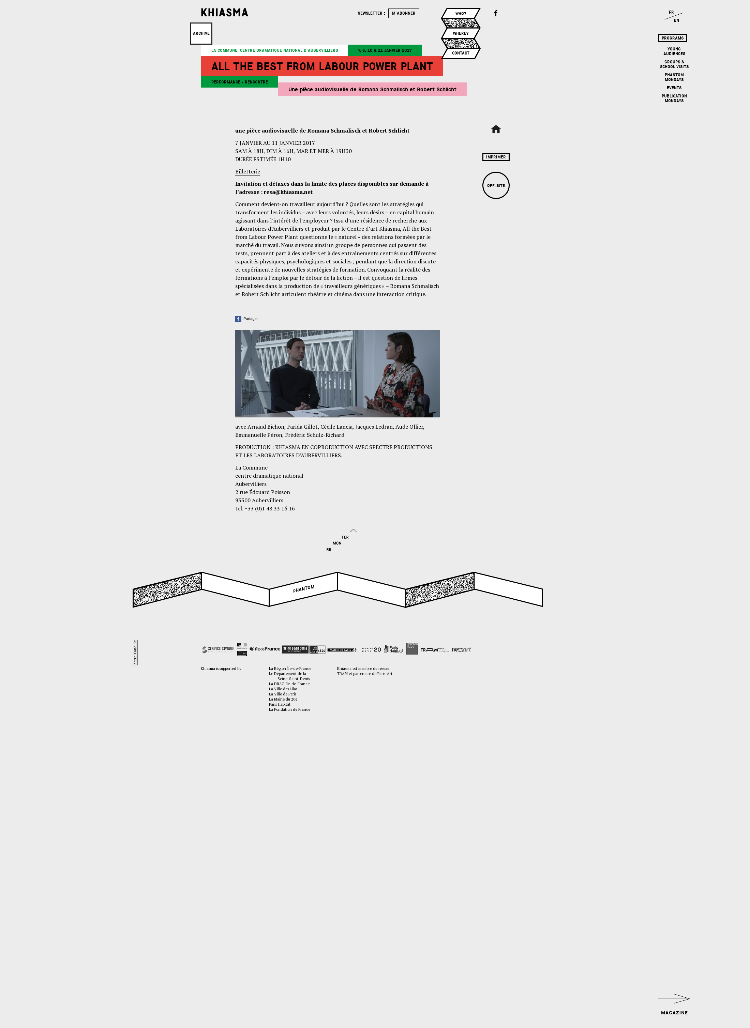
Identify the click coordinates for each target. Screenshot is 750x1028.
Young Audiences (674, 51)
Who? (460, 13)
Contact (460, 53)
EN (676, 20)
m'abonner (404, 13)
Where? (461, 33)
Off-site (496, 185)
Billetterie (247, 171)
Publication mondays (674, 98)
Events (674, 88)
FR (671, 12)
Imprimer (496, 157)
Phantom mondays (674, 77)
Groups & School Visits (674, 64)
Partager (246, 319)
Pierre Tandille (134, 652)
